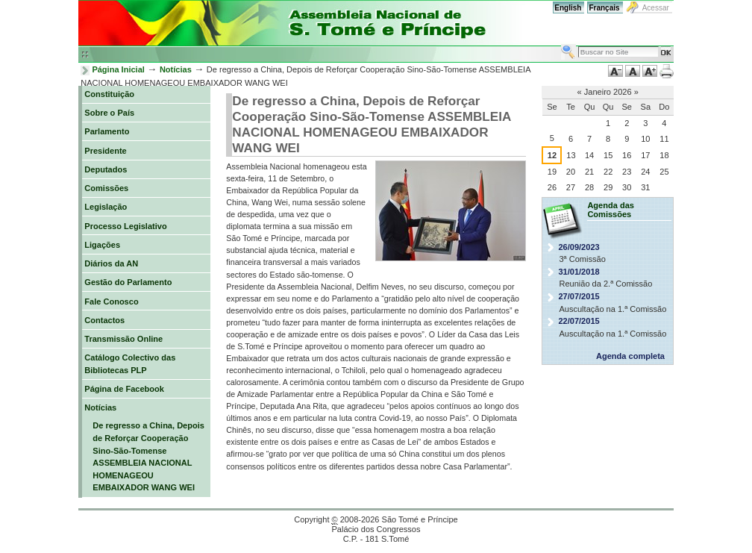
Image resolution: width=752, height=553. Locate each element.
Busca (560, 43)
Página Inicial (118, 69)
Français (604, 8)
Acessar (655, 8)
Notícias (176, 69)
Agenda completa (630, 356)
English (567, 8)
